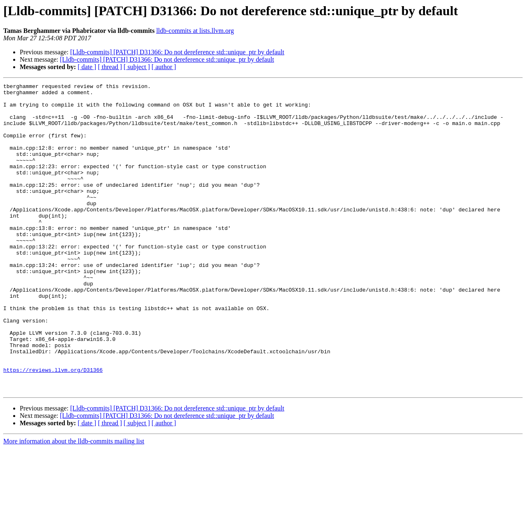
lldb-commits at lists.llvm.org (195, 30)
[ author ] (164, 66)
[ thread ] (110, 66)
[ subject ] (137, 66)
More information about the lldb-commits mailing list (73, 502)
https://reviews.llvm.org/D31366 (53, 427)
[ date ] (87, 66)
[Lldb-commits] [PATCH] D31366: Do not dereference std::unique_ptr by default (177, 52)
